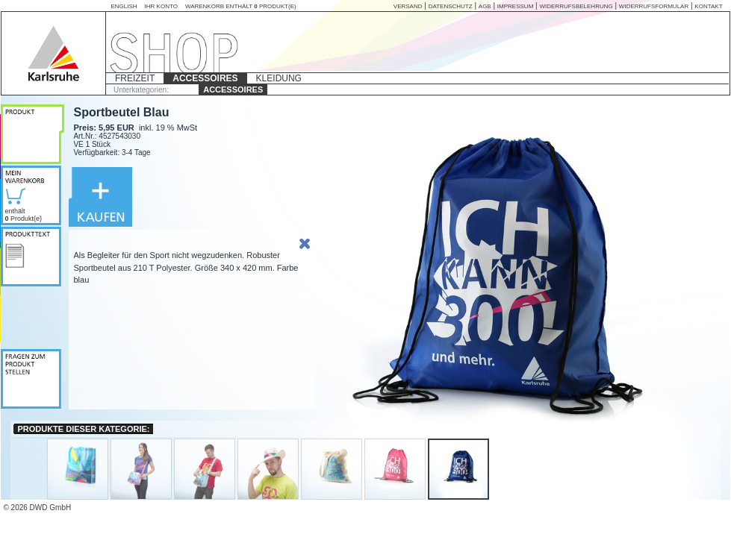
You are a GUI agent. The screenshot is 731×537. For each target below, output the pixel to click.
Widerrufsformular (653, 6)
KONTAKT (708, 6)
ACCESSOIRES (204, 78)
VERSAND (408, 6)
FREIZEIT (135, 78)
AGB (485, 6)
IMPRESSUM (515, 6)
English (124, 6)
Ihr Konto (161, 6)
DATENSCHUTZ (451, 6)
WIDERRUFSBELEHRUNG (575, 6)
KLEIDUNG (279, 78)
